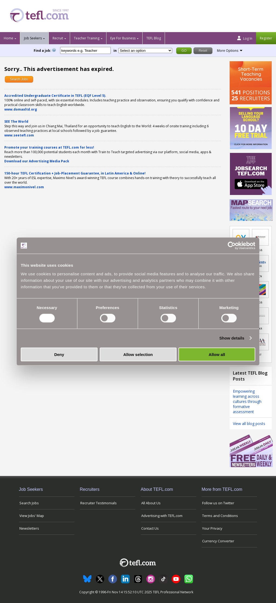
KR (260, 328)
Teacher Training (86, 38)
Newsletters (29, 528)
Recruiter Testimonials (98, 503)
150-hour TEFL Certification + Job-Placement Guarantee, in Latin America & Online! (75, 173)
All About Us (151, 503)
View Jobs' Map (31, 515)
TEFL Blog (153, 38)
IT (260, 355)
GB (260, 250)
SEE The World (16, 121)
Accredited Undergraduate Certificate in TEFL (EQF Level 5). (55, 95)
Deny (59, 354)
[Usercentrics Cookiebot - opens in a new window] (231, 246)
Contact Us (150, 528)
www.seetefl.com (19, 135)
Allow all (217, 354)
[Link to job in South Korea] (260, 315)
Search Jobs (19, 79)
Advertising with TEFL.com (161, 515)
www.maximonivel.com (24, 187)
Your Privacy (212, 528)
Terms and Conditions (220, 515)
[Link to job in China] (260, 263)
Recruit (58, 38)
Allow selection (138, 354)
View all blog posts (249, 423)
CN (260, 276)
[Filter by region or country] (145, 50)
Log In (244, 38)
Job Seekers (33, 38)
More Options (227, 50)
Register (266, 38)
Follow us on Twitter (218, 503)
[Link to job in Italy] (260, 342)
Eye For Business (123, 38)
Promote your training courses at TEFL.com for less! (49, 147)
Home (8, 38)
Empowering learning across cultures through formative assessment (247, 401)
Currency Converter (218, 541)
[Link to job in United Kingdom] (260, 237)
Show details (231, 338)
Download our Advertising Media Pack (36, 161)
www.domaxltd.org (20, 109)
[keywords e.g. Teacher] (85, 50)
